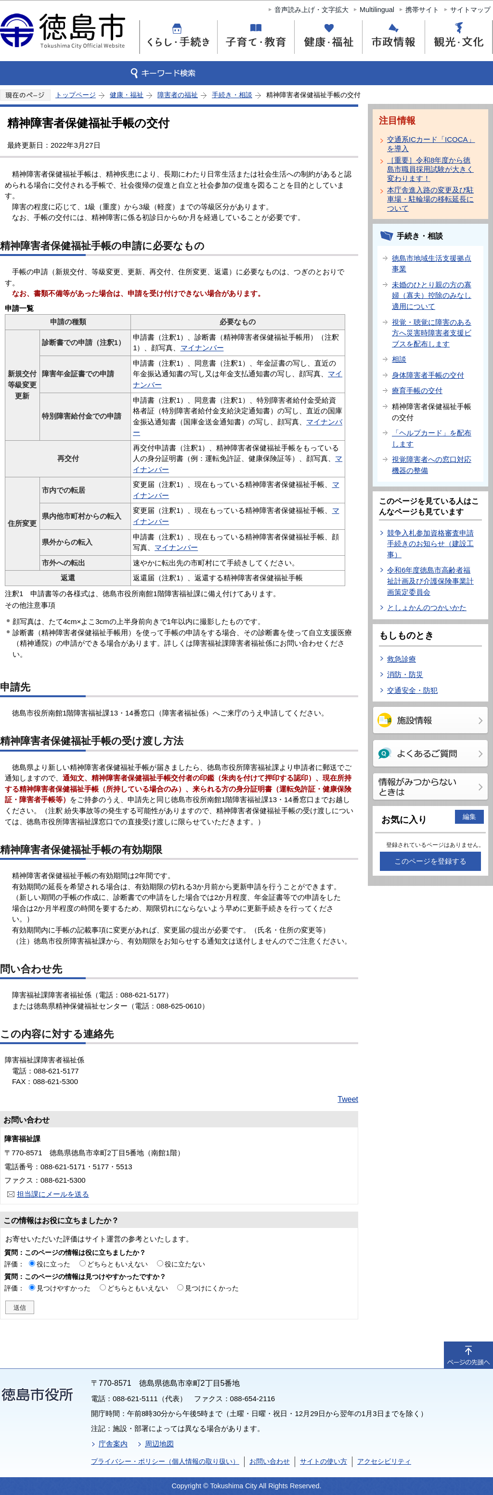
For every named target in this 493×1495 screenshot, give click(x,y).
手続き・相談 (232, 95)
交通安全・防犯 (412, 690)
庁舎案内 (113, 1444)
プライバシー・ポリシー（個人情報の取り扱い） (165, 1461)
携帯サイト (422, 9)
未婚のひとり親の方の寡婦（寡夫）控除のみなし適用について (431, 295)
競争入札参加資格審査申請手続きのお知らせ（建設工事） (430, 544)
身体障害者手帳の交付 (428, 375)
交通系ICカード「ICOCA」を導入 (431, 144)
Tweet (347, 1099)
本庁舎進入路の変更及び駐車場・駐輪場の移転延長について (430, 199)
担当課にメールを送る (53, 1194)
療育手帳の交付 (417, 390)
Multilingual (377, 9)
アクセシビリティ (384, 1461)
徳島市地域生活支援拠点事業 (431, 263)
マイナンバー (202, 348)
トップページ (75, 95)
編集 (469, 816)
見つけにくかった (212, 1288)
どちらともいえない (117, 1264)
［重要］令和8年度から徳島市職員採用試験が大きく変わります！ (430, 169)
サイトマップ (470, 9)
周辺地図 (159, 1444)
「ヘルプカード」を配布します (431, 438)
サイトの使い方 (323, 1461)
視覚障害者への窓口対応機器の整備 (431, 464)
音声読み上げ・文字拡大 (311, 9)
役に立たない (185, 1264)
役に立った (53, 1264)
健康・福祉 (126, 95)
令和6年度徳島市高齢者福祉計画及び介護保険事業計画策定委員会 (430, 581)
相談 (399, 359)
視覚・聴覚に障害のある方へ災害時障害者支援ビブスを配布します (431, 333)
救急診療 (401, 659)
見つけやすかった (64, 1288)
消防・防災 (405, 674)
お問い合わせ (269, 1461)
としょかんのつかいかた (427, 607)
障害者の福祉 (177, 95)
